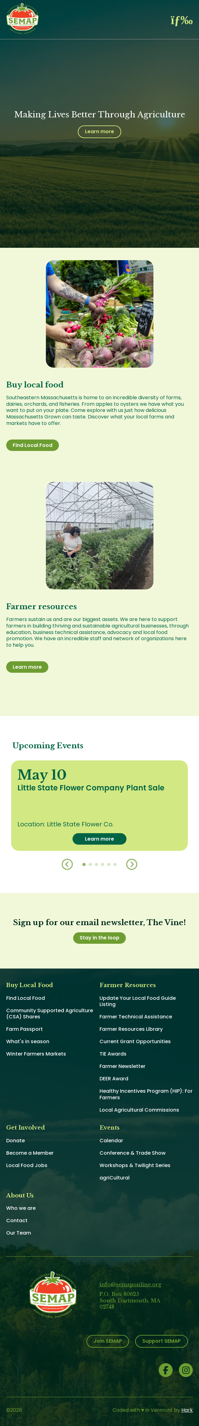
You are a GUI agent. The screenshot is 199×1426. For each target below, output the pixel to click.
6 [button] (115, 865)
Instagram (186, 1370)
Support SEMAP (161, 1341)
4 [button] (103, 865)
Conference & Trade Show (133, 1153)
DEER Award (114, 1078)
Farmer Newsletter (122, 1066)
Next (131, 864)
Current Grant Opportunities (135, 1041)
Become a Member (30, 1153)
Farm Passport (24, 1029)
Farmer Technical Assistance (136, 1016)
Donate (15, 1140)
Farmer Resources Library (131, 1029)
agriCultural (115, 1177)
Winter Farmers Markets (36, 1053)
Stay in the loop (99, 937)
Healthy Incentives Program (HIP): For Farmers (146, 1094)
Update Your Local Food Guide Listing (138, 1001)
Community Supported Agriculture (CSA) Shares (49, 1014)
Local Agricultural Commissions (139, 1109)
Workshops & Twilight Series (135, 1165)
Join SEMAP (108, 1341)
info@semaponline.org (130, 1284)
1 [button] (84, 865)
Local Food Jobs (26, 1165)
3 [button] (96, 865)
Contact (17, 1220)
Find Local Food (32, 445)
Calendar (111, 1140)
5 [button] (109, 865)
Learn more (99, 131)
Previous (67, 864)
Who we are (21, 1208)
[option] (99, 805)
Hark (187, 1410)
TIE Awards (113, 1053)
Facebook (166, 1370)
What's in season (27, 1041)
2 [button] (90, 865)
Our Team (18, 1232)
